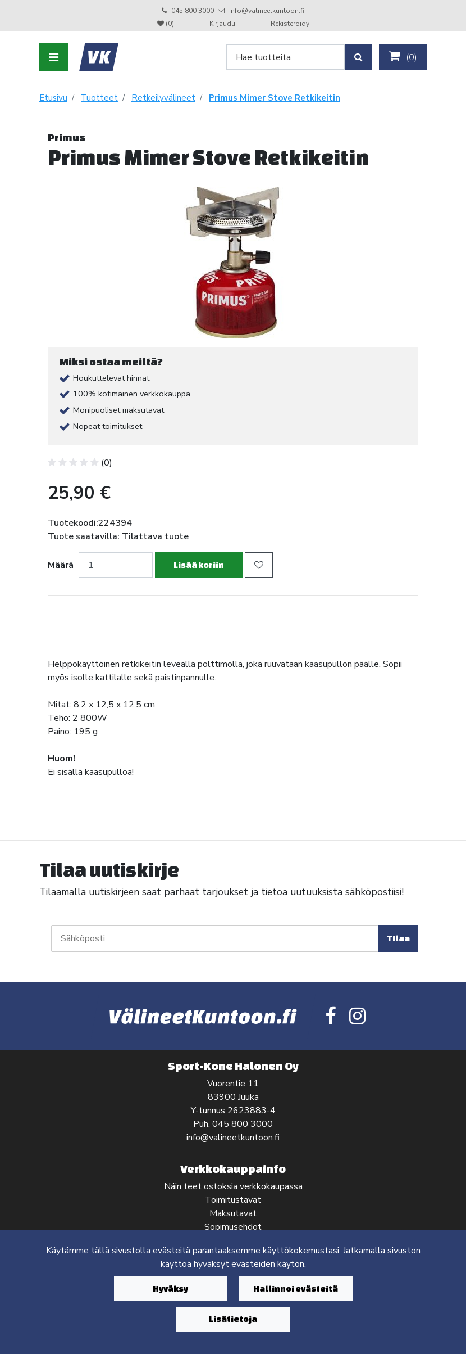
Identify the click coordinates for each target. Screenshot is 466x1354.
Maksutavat (233, 1213)
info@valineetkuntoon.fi (266, 10)
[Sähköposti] (214, 938)
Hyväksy (170, 1288)
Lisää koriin (198, 565)
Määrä (61, 565)
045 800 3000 (192, 10)
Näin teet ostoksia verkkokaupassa (233, 1186)
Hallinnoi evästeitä (295, 1288)
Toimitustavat (233, 1200)
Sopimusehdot (233, 1227)
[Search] (285, 57)
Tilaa (398, 938)
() (403, 57)
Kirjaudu (223, 23)
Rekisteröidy (290, 23)
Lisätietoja (233, 1319)
